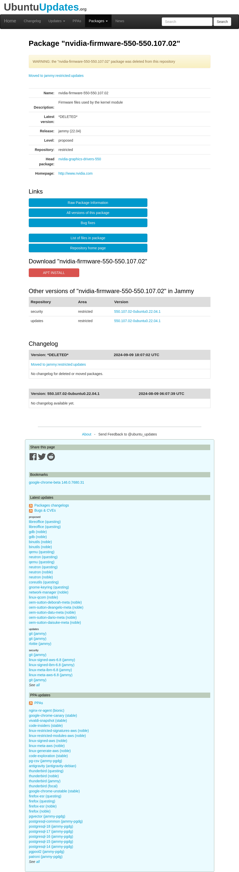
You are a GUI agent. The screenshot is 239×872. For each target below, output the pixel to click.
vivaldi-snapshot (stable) (48, 721)
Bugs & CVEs (45, 510)
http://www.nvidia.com (76, 173)
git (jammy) (37, 634)
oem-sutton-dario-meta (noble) (53, 617)
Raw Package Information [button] (88, 203)
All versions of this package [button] (88, 213)
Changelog (32, 21)
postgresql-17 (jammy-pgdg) (51, 831)
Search (222, 22)
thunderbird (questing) (46, 771)
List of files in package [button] (88, 238)
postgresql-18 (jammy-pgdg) (51, 826)
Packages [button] (98, 21)
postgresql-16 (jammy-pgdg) (51, 836)
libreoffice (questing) (45, 522)
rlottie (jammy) (40, 644)
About (86, 434)
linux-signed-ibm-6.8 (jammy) (52, 665)
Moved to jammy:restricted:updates (56, 76)
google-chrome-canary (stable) (53, 715)
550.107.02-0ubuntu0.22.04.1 (137, 311)
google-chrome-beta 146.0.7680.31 (56, 482)
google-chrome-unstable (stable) (54, 791)
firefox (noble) (40, 811)
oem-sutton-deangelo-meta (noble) (56, 607)
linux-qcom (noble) (43, 597)
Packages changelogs (51, 505)
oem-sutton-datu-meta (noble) (52, 612)
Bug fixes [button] (88, 223)
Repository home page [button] (88, 248)
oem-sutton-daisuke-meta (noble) (55, 622)
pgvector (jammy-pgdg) (47, 816)
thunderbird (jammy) (45, 781)
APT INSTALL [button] (54, 273)
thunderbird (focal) (43, 786)
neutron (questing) (43, 557)
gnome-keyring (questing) (49, 587)
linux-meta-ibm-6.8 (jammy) (50, 670)
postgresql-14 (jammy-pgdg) (51, 847)
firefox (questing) (42, 801)
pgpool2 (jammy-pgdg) (46, 852)
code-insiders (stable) (46, 726)
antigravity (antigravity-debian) (52, 766)
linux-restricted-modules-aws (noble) (57, 736)
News (119, 21)
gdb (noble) (38, 532)
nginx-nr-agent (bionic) (46, 710)
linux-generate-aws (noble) (50, 751)
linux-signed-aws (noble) (48, 741)
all (38, 685)
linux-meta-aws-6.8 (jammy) (51, 675)
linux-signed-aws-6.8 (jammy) (52, 660)
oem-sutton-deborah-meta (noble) (55, 602)
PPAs (77, 21)
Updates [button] (56, 21)
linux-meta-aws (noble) (47, 746)
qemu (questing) (42, 552)
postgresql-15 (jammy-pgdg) (51, 841)
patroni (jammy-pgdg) (46, 857)
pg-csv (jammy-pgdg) (45, 761)
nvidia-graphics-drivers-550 (80, 159)
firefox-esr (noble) (43, 806)
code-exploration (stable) (48, 756)
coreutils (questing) (44, 582)
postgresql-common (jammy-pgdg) (56, 821)
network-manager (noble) (48, 592)
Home (10, 20)
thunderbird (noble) (44, 776)
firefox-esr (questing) (45, 796)
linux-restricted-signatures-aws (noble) (59, 731)
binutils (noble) (40, 542)
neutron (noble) (41, 572)
